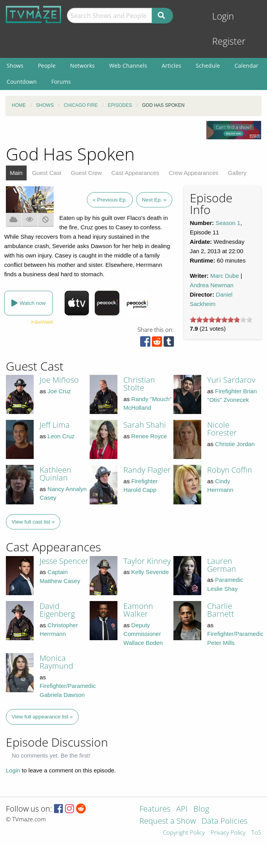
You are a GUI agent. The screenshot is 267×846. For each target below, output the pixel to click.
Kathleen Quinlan (55, 473)
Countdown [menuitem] (22, 81)
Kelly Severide (150, 572)
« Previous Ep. (110, 200)
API (182, 809)
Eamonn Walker (138, 610)
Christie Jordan (234, 444)
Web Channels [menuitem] (128, 65)
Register (228, 41)
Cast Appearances (135, 172)
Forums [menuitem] (61, 81)
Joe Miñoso (59, 379)
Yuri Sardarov (231, 379)
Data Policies (224, 821)
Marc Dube (224, 275)
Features (154, 809)
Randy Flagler (147, 469)
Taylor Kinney (147, 561)
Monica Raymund (56, 662)
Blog (201, 809)
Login (223, 16)
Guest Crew (86, 172)
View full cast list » (33, 522)
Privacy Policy (228, 833)
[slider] (221, 320)
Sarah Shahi (144, 424)
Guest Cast (46, 172)
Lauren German (221, 565)
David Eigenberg (57, 610)
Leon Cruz (60, 436)
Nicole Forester (222, 428)
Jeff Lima (55, 424)
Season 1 (228, 223)
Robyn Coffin (229, 469)
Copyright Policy (184, 833)
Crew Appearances (193, 172)
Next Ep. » (154, 200)
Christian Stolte (139, 383)
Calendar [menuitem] (246, 65)
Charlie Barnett (220, 610)
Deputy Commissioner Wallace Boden (142, 634)
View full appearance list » (42, 717)
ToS (256, 833)
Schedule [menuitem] (208, 65)
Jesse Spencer (64, 561)
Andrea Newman (212, 285)
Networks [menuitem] (82, 65)
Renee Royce (149, 436)
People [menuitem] (47, 65)
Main (16, 172)
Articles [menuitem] (171, 65)
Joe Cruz (59, 391)
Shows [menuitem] (15, 65)
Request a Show (167, 821)
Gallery (237, 172)
